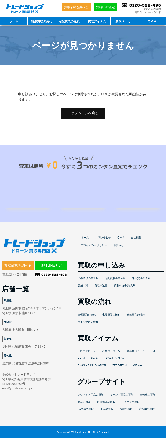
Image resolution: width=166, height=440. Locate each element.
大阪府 (8, 324)
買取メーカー (124, 21)
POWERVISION (115, 360)
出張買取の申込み (88, 280)
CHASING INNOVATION (92, 367)
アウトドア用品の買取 (91, 396)
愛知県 (8, 357)
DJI (153, 352)
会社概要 (136, 239)
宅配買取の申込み (115, 280)
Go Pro (95, 360)
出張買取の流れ (41, 21)
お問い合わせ (103, 239)
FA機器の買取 (86, 410)
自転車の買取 (147, 396)
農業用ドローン (136, 352)
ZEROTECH (119, 367)
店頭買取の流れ (136, 316)
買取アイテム (97, 21)
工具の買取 (106, 410)
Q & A (152, 21)
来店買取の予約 (141, 280)
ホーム (13, 21)
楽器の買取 (84, 403)
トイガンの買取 (131, 403)
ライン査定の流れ (88, 323)
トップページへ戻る (83, 113)
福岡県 (8, 340)
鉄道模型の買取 (106, 403)
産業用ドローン (111, 352)
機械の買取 (126, 410)
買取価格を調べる (76, 7)
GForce (137, 367)
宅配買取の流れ (69, 21)
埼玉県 (8, 302)
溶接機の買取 (147, 410)
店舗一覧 (83, 287)
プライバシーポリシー (94, 247)
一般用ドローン (87, 352)
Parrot (81, 360)
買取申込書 (100, 287)
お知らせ (118, 247)
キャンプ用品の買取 (121, 396)
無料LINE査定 (105, 7)
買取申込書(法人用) (125, 287)
